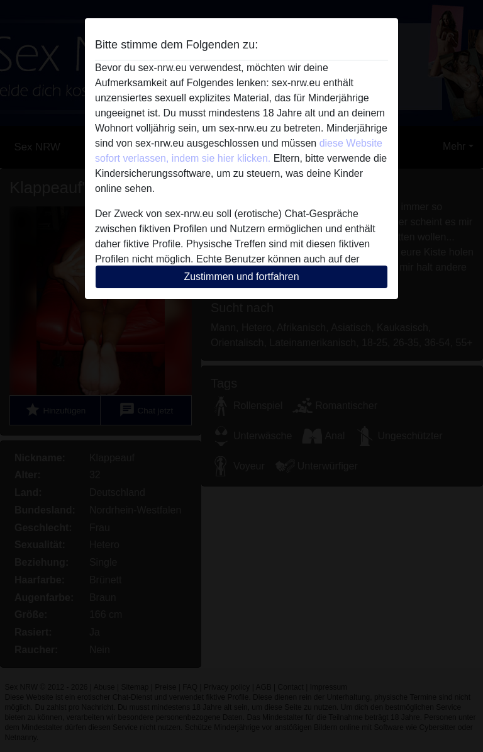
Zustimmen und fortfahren (241, 276)
